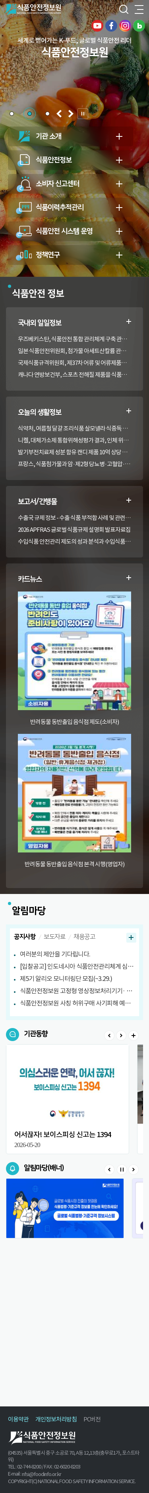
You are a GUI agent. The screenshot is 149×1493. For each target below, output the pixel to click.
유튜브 (97, 26)
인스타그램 (125, 26)
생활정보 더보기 (128, 410)
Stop (121, 1169)
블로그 (139, 26)
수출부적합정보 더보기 (128, 500)
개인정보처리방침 (56, 1419)
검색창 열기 (123, 10)
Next (121, 1035)
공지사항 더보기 (131, 938)
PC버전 (92, 1419)
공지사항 (24, 936)
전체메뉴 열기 (139, 10)
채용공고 (84, 936)
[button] (12, 114)
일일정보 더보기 (128, 321)
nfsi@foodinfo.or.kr (41, 1474)
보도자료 (54, 936)
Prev (109, 1035)
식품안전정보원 (32, 10)
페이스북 (111, 26)
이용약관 (18, 1419)
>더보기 (133, 1035)
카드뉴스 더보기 (128, 577)
